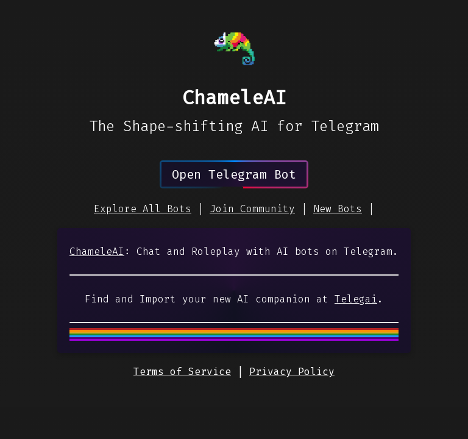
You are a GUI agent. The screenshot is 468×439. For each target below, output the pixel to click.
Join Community (252, 208)
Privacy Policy (292, 371)
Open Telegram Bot (234, 174)
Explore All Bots (142, 208)
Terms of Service (182, 371)
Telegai (356, 299)
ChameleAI (96, 251)
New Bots (337, 208)
